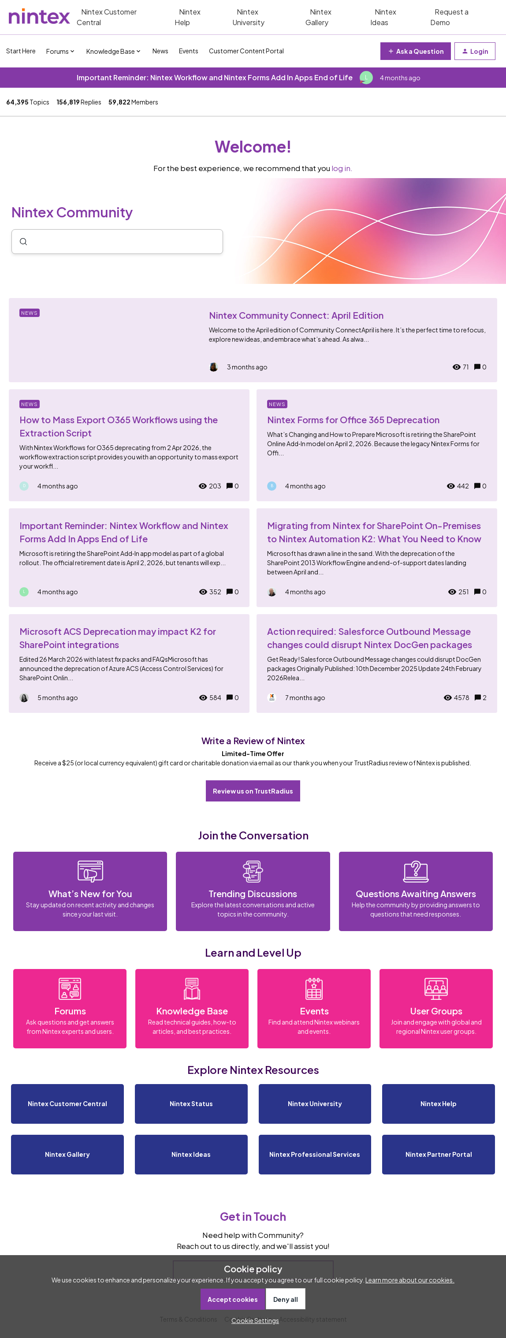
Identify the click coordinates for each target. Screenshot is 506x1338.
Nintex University (248, 17)
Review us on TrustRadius (253, 791)
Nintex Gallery (318, 17)
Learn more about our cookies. (409, 1280)
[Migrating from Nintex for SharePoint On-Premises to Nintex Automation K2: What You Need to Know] (377, 557)
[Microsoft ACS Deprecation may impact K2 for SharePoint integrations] (129, 663)
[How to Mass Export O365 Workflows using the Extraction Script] (129, 445)
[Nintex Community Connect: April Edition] (253, 340)
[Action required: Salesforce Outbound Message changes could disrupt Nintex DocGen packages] (377, 663)
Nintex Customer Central (107, 17)
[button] (253, 1320)
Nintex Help (188, 17)
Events (188, 51)
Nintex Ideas (383, 17)
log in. (342, 168)
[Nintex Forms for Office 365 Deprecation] (377, 445)
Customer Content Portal (246, 51)
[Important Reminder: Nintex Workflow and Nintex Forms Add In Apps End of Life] (129, 557)
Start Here (21, 51)
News (160, 51)
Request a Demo (449, 17)
